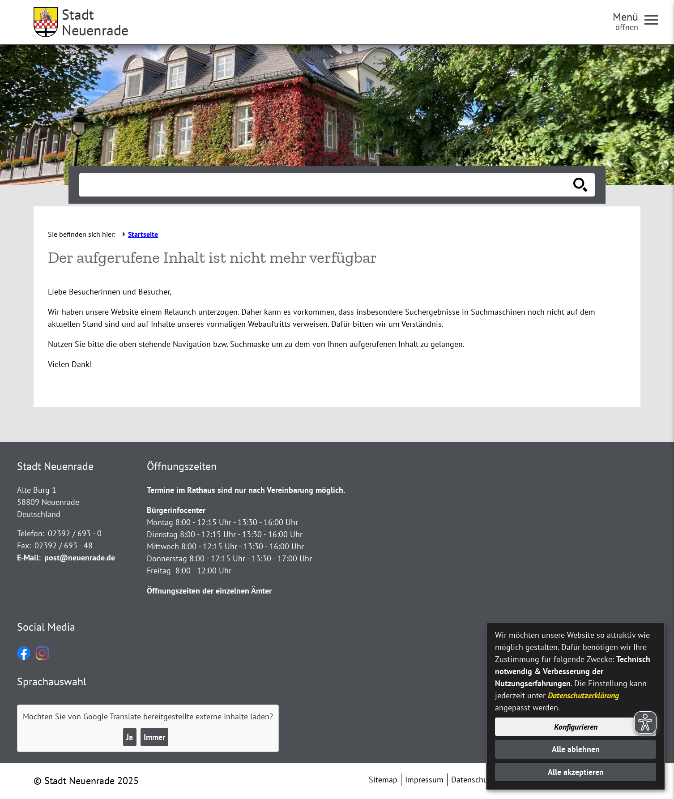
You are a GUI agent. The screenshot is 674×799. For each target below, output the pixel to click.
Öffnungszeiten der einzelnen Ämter (209, 590)
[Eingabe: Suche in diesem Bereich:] (327, 185)
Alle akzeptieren (576, 772)
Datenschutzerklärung (583, 695)
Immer (154, 737)
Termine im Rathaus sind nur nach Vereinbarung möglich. (246, 490)
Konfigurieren (575, 727)
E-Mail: (29, 557)
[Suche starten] (580, 185)
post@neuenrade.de (79, 557)
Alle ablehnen (576, 749)
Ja (129, 737)
